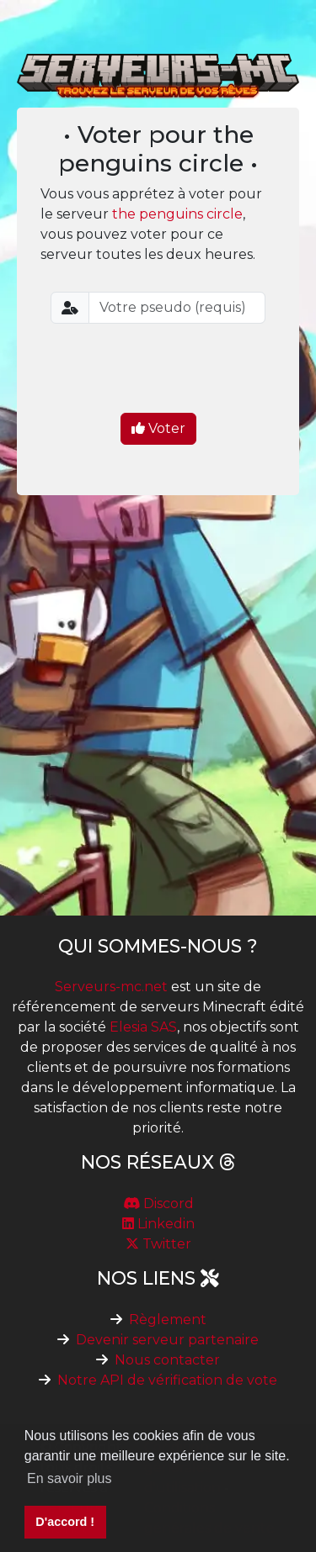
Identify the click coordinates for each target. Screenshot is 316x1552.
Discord (158, 1204)
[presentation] (179, 370)
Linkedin (158, 1224)
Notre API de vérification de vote (167, 1380)
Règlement (167, 1320)
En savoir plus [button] (69, 1478)
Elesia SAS (143, 1027)
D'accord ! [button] (64, 1521)
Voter (158, 428)
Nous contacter (167, 1360)
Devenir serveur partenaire (167, 1340)
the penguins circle (177, 214)
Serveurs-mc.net (111, 987)
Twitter (158, 1244)
